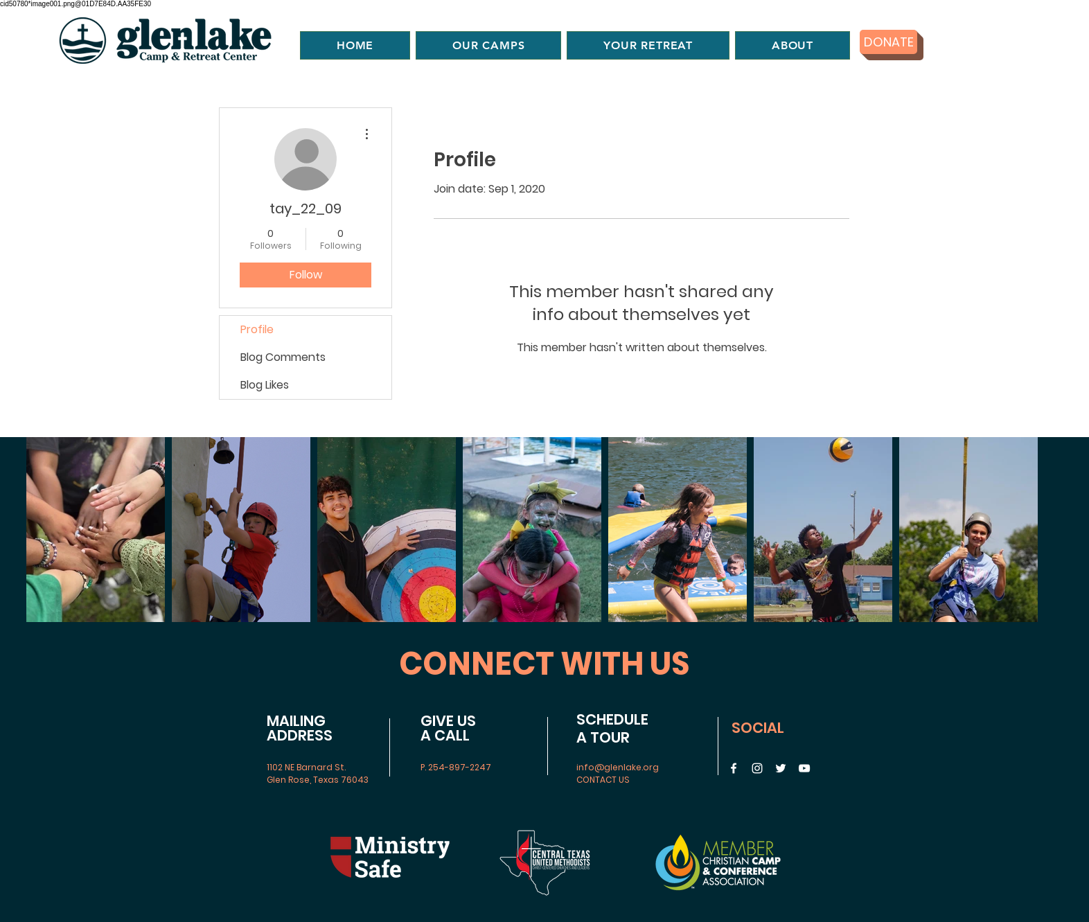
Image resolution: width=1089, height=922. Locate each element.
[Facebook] (734, 768)
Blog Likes (264, 385)
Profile (257, 329)
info (585, 767)
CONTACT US (603, 780)
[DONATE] (888, 42)
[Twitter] (781, 768)
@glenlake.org (626, 767)
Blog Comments (283, 357)
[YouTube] (804, 768)
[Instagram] (757, 768)
